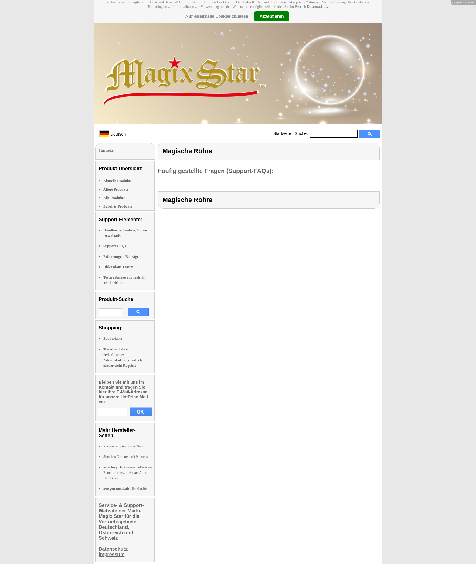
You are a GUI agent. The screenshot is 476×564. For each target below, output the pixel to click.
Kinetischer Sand (123, 446)
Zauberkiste (112, 338)
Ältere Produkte (115, 189)
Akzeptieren (272, 16)
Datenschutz (317, 7)
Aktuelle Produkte (117, 181)
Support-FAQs (114, 246)
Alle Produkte (114, 198)
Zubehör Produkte (117, 206)
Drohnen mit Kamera (125, 456)
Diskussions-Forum (118, 267)
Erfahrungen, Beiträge (120, 257)
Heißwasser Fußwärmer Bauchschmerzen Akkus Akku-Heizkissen (128, 472)
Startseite (282, 133)
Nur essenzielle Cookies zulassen (216, 16)
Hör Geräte (125, 488)
